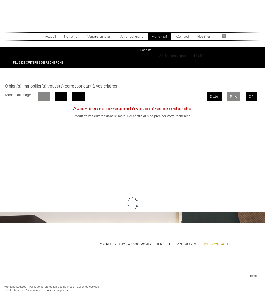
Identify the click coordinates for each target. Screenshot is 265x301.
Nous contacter (217, 244)
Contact (182, 36)
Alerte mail (159, 36)
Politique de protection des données (51, 286)
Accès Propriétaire (58, 290)
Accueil (50, 36)
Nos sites (203, 36)
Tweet (253, 276)
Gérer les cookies (88, 286)
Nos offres (71, 36)
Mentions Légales (15, 286)
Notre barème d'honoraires (23, 290)
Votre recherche (131, 36)
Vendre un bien (99, 36)
